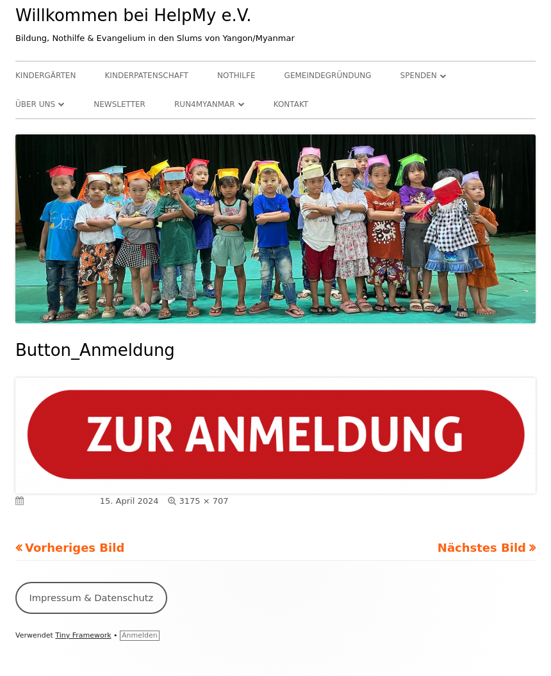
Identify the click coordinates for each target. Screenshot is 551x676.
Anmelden (140, 635)
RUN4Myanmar (204, 104)
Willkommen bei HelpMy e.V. (133, 15)
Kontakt (291, 104)
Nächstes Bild (482, 547)
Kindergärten (45, 75)
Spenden (418, 75)
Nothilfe (236, 75)
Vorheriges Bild (74, 547)
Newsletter (119, 104)
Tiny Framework (83, 635)
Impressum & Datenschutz (91, 597)
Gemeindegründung (328, 75)
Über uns (35, 104)
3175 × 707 (204, 501)
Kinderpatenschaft (146, 75)
